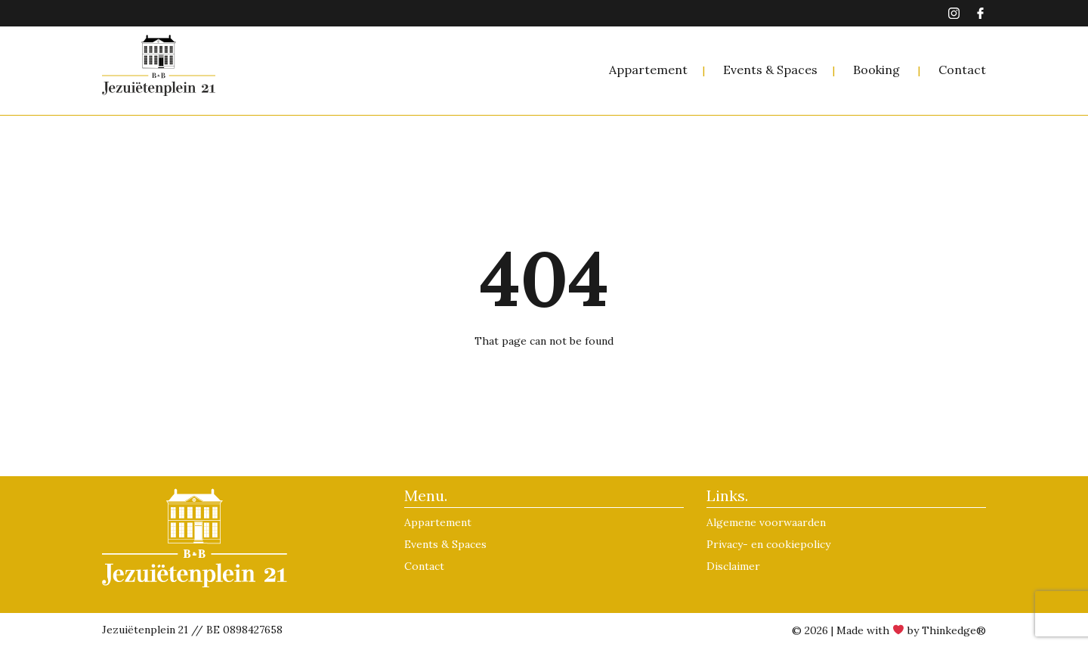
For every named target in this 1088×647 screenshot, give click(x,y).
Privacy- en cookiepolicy (768, 544)
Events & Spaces (770, 69)
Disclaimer (733, 566)
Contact (962, 69)
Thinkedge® (954, 630)
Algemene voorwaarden (766, 522)
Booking (876, 69)
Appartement (648, 69)
